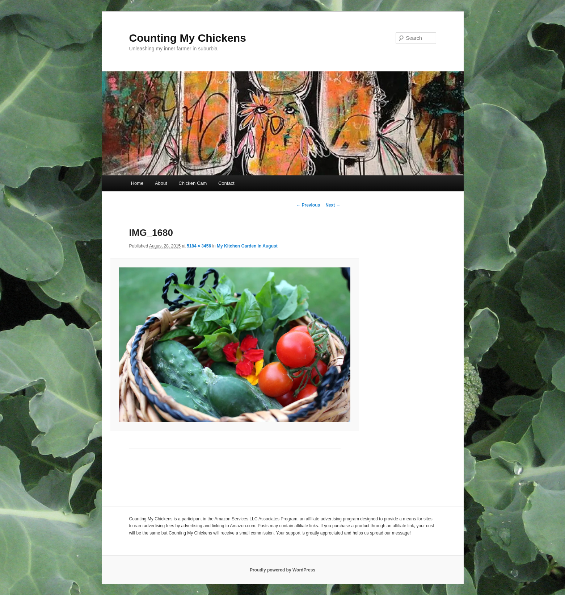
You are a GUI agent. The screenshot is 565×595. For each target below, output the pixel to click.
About (161, 183)
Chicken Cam (192, 183)
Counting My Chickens (187, 38)
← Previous (308, 205)
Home (137, 183)
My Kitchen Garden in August (247, 246)
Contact (226, 183)
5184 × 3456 (199, 246)
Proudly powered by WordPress (282, 570)
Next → (332, 205)
